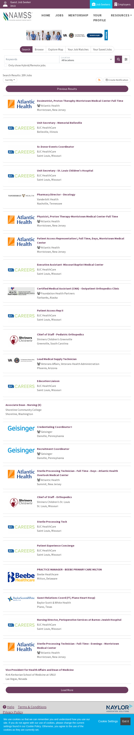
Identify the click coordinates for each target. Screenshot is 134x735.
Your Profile (99, 17)
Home (46, 15)
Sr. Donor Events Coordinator (55, 146)
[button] (126, 59)
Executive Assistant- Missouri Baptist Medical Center (70, 264)
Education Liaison (48, 381)
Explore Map (55, 49)
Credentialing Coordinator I (54, 427)
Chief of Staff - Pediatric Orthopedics (60, 334)
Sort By (9, 79)
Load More (67, 690)
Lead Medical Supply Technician (57, 359)
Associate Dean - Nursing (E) (23, 405)
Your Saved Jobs (102, 49)
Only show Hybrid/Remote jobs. (27, 65)
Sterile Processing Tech (52, 521)
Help (8, 707)
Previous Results (67, 89)
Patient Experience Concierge (55, 545)
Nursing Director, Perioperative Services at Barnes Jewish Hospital (79, 619)
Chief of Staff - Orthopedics (54, 497)
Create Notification (117, 79)
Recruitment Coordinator (53, 449)
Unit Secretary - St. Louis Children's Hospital (65, 170)
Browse (39, 49)
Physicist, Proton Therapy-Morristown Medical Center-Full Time (77, 216)
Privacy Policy (13, 712)
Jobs (59, 15)
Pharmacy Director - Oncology (56, 194)
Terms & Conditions (32, 707)
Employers (122, 4)
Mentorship (78, 15)
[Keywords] (31, 59)
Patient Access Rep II (50, 310)
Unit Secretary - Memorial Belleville (59, 122)
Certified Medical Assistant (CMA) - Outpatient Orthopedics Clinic (78, 288)
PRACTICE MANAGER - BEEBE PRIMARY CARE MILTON (69, 569)
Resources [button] (120, 15)
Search (26, 49)
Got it (125, 721)
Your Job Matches (78, 49)
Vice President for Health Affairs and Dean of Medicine (40, 669)
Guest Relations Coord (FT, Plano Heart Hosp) (66, 597)
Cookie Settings (108, 721)
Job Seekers (101, 4)
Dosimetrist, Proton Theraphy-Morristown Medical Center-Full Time (80, 100)
